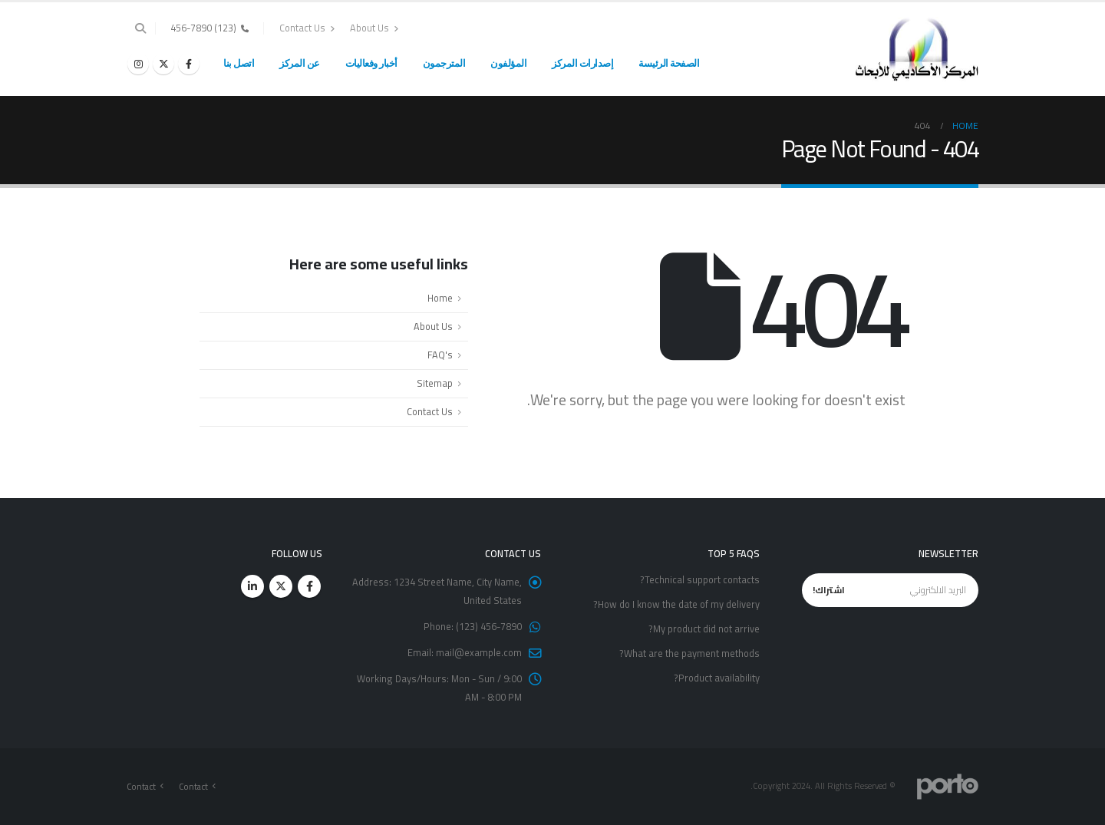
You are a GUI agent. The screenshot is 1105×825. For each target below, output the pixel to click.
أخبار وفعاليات (371, 63)
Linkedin (252, 586)
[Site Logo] (917, 49)
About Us (374, 28)
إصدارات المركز (582, 63)
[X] (163, 63)
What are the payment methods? (689, 653)
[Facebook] (189, 63)
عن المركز (299, 63)
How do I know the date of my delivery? (676, 604)
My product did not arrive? (704, 629)
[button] (140, 28)
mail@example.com (479, 653)
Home (440, 298)
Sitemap (435, 383)
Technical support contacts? (700, 580)
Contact (193, 786)
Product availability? (717, 678)
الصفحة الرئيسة (668, 63)
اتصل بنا (238, 63)
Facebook (309, 586)
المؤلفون (508, 63)
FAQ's (440, 355)
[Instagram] (138, 63)
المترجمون (444, 63)
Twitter (280, 586)
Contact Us (307, 28)
